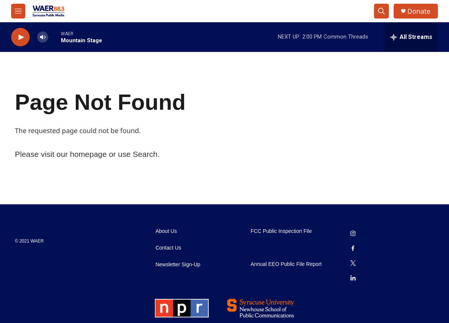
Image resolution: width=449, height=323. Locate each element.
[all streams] (411, 37)
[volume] (42, 37)
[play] (20, 37)
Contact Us (168, 248)
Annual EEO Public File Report (286, 264)
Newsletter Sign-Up (178, 264)
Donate (418, 11)
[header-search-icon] (381, 11)
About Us (166, 231)
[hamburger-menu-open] (18, 11)
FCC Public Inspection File (281, 231)
